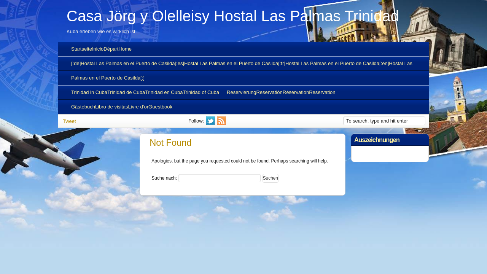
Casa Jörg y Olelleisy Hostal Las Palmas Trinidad (233, 16)
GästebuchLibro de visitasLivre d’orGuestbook (121, 107)
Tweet (69, 121)
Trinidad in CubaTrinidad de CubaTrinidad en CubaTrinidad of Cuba (145, 92)
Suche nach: (164, 178)
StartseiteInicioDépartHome (101, 49)
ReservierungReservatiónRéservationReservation (281, 92)
